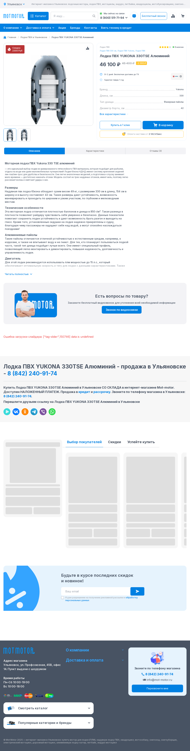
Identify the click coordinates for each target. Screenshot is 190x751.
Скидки (114, 475)
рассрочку (101, 424)
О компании (95, 667)
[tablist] (95, 183)
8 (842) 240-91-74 (32, 406)
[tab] (34, 183)
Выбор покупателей (84, 475)
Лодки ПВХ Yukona (125, 51)
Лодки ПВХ (140, 51)
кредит (84, 424)
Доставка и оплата (95, 677)
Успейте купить (141, 475)
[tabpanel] (66, 248)
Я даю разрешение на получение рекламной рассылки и (101, 631)
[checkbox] (62, 630)
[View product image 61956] (9, 166)
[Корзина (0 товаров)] (183, 16)
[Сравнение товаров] (173, 16)
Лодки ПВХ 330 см (108, 51)
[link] (72, 37)
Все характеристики (114, 114)
